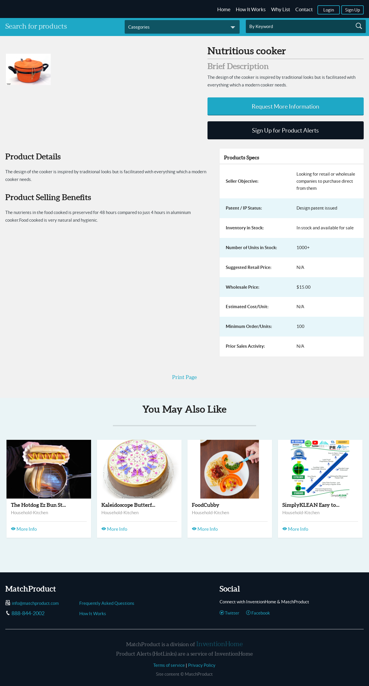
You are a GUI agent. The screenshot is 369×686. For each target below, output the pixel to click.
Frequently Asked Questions (106, 603)
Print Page (184, 377)
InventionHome (219, 643)
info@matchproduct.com (35, 603)
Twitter (229, 612)
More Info (24, 529)
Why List (280, 9)
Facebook (258, 612)
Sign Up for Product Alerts (285, 130)
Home (223, 9)
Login (328, 9)
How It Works (251, 9)
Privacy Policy (201, 665)
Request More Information (285, 106)
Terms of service (169, 665)
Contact (304, 9)
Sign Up (352, 9)
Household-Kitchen (29, 512)
